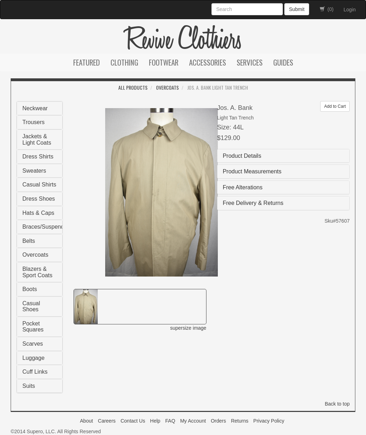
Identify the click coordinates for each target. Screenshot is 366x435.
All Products (132, 87)
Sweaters (34, 171)
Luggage (33, 358)
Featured (86, 62)
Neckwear (35, 108)
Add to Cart (335, 106)
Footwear (163, 62)
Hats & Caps (38, 213)
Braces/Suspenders (47, 227)
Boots (29, 289)
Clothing (124, 62)
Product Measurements (252, 171)
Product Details (242, 156)
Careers (107, 421)
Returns (239, 421)
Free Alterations (243, 187)
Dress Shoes (38, 199)
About (86, 421)
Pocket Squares (33, 326)
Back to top (337, 404)
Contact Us (132, 421)
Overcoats (167, 87)
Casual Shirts (39, 185)
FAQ (170, 421)
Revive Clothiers (183, 39)
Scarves (32, 344)
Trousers (33, 122)
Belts (28, 241)
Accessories (207, 62)
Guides (283, 62)
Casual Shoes (31, 306)
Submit (297, 9)
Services (250, 62)
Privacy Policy (268, 421)
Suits (28, 386)
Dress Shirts (37, 157)
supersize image (188, 328)
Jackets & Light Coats (36, 139)
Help (155, 421)
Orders (218, 421)
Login (350, 9)
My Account (193, 421)
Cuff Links (35, 372)
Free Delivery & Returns (253, 203)
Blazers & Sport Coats (37, 272)
